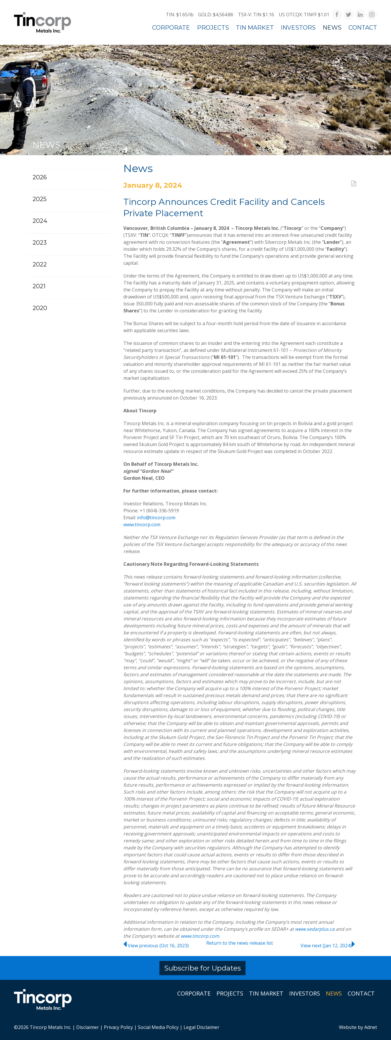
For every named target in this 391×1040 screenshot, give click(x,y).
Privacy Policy (118, 1027)
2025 (40, 199)
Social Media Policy (158, 1027)
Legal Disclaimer (201, 1027)
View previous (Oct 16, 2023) (156, 945)
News (332, 27)
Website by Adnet (358, 1027)
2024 (40, 220)
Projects (213, 27)
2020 (40, 308)
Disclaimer (87, 1027)
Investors (298, 27)
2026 (40, 177)
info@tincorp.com (156, 517)
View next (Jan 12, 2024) (328, 945)
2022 (40, 264)
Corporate (171, 27)
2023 (40, 242)
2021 (39, 286)
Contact (363, 27)
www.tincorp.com (141, 524)
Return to (239, 943)
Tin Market (255, 27)
